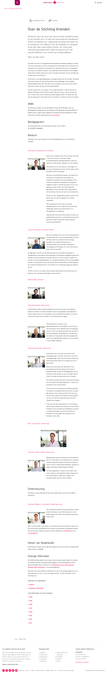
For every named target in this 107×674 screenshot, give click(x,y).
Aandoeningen (43, 654)
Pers (56, 670)
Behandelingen (44, 656)
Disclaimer (21, 670)
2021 (30, 608)
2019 (30, 615)
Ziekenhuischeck (50, 670)
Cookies (32, 670)
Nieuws (58, 661)
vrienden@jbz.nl (33, 533)
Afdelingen (42, 652)
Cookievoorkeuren (40, 670)
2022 (30, 604)
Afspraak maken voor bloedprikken (62, 653)
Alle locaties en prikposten (82, 662)
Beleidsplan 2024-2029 (36, 588)
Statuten (31, 584)
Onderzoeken (43, 659)
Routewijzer (43, 661)
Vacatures (59, 659)
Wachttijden (59, 656)
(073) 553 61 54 (67, 531)
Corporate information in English (66, 670)
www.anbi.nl (56, 115)
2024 (30, 597)
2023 (30, 600)
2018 (30, 619)
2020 (30, 612)
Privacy (27, 670)
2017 (30, 623)
